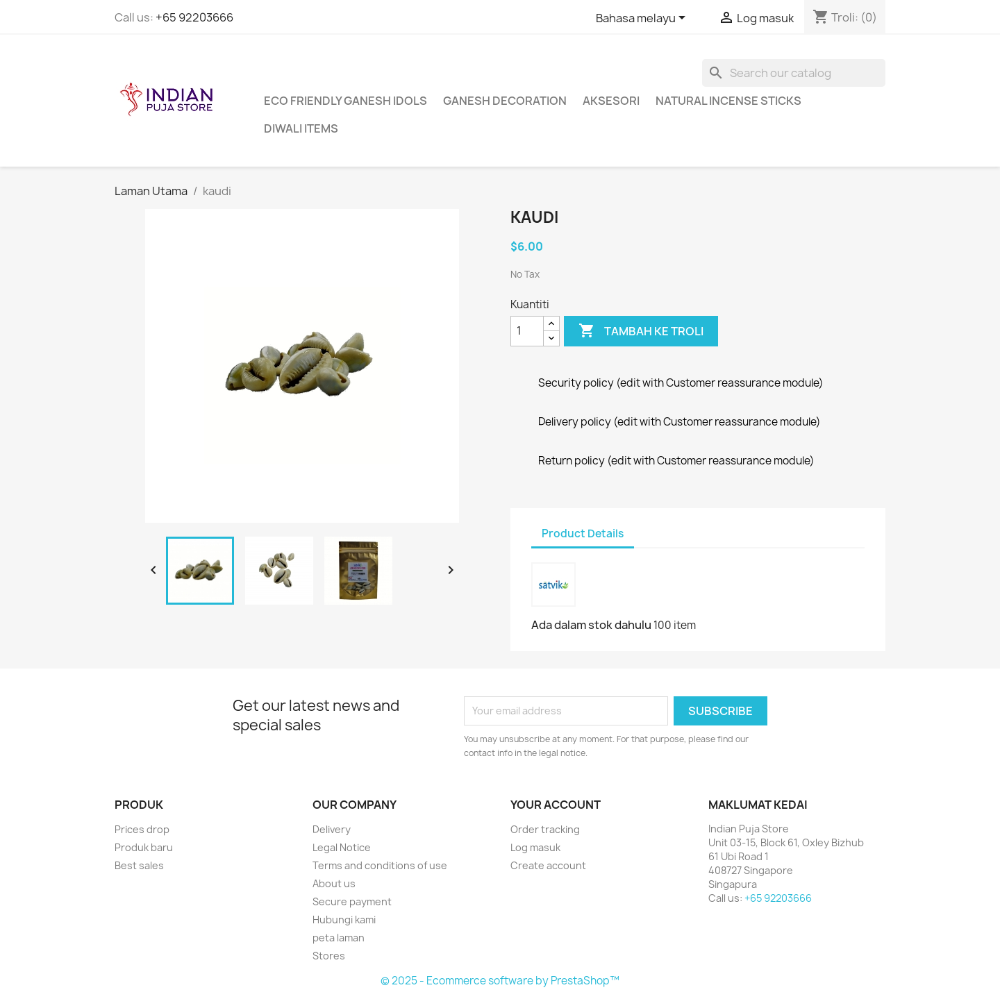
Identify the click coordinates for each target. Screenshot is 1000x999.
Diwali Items (301, 128)
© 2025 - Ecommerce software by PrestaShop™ (500, 980)
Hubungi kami (344, 919)
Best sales (139, 865)
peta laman (338, 937)
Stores (328, 955)
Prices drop (142, 829)
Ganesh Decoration (505, 100)
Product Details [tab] (583, 533)
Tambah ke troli (640, 331)
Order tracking (545, 829)
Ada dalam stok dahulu (591, 625)
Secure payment (352, 901)
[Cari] (793, 73)
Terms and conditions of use (379, 865)
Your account (555, 804)
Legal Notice (341, 847)
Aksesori (611, 100)
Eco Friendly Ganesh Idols (345, 100)
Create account (548, 865)
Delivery (331, 829)
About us (334, 883)
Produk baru (144, 847)
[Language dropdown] (643, 18)
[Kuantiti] (527, 331)
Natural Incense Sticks (728, 100)
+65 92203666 (194, 17)
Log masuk (535, 847)
